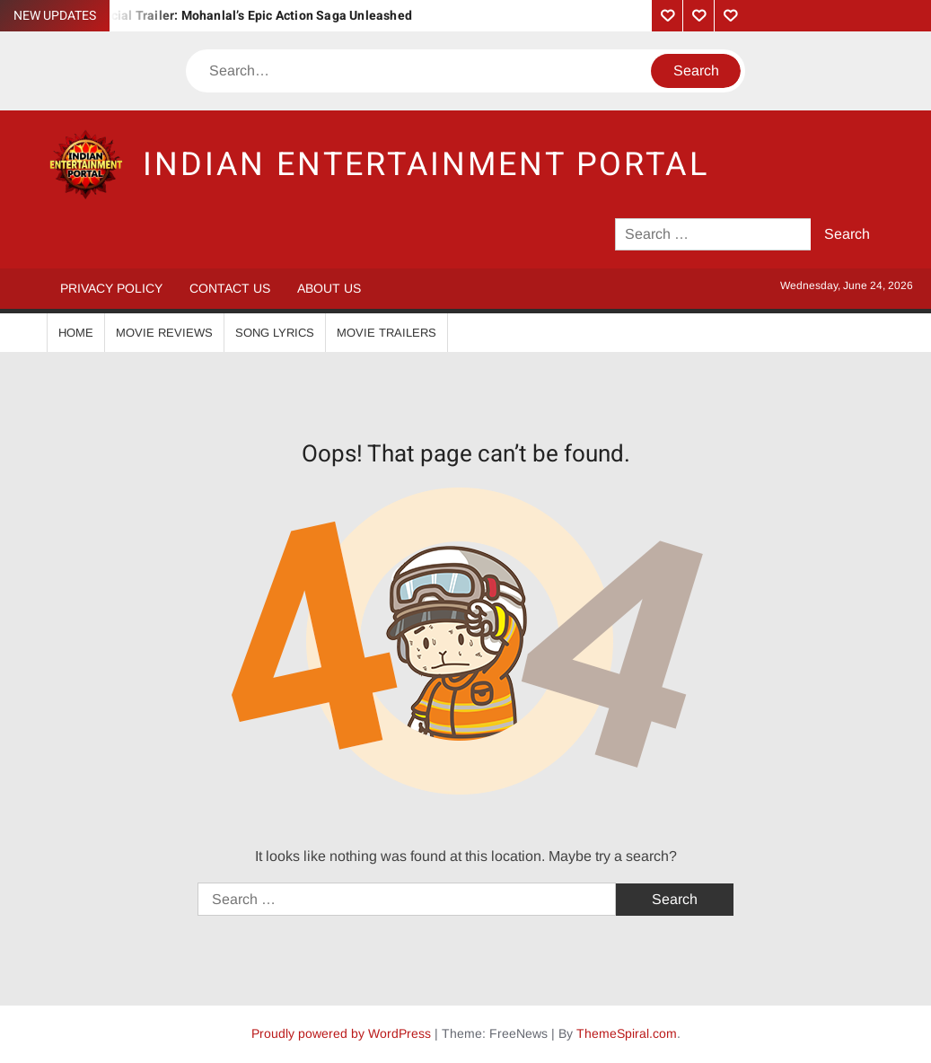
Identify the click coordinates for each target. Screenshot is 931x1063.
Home (75, 332)
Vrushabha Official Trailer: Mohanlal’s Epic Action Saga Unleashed (217, 15)
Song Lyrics (274, 332)
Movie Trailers (386, 332)
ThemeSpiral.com (626, 1033)
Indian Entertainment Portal (426, 165)
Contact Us (229, 288)
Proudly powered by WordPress (341, 1033)
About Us (329, 288)
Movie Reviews (164, 332)
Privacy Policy (111, 288)
